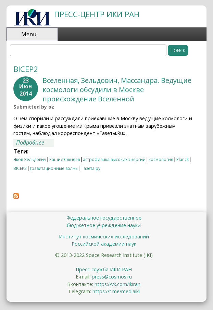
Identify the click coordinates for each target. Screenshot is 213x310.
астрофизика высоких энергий (114, 159)
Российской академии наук (104, 243)
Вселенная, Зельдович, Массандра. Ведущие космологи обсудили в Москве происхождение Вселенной (116, 89)
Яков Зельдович (29, 159)
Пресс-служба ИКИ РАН (104, 269)
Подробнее (35, 143)
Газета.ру (91, 168)
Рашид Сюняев (64, 159)
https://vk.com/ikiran (117, 284)
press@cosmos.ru (112, 276)
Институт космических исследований (104, 236)
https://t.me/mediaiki (116, 291)
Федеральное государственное (103, 217)
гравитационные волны (54, 168)
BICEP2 (20, 168)
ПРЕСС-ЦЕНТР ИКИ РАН (96, 14)
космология (161, 159)
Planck (182, 159)
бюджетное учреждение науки (104, 225)
